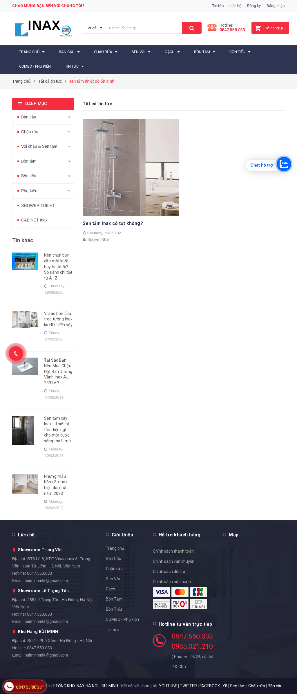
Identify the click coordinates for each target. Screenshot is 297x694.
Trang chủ (115, 548)
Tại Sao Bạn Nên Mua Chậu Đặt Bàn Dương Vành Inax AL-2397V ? (58, 371)
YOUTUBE (168, 686)
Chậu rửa (29, 131)
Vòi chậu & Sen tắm (39, 146)
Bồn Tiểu (114, 609)
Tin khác (22, 240)
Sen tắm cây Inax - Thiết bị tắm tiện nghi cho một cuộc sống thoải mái (58, 429)
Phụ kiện (29, 190)
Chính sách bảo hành (172, 581)
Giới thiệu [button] (122, 535)
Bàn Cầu (113, 558)
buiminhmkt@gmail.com (46, 580)
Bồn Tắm (114, 599)
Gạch (110, 589)
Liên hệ (235, 5)
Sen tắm (238, 686)
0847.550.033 (39, 573)
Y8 (224, 686)
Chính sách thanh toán (173, 551)
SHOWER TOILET (38, 205)
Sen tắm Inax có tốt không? (113, 223)
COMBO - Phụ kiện (122, 619)
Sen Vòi (113, 578)
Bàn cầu (28, 117)
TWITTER (188, 686)
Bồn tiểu (28, 176)
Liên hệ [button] (26, 535)
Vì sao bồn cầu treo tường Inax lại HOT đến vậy (58, 319)
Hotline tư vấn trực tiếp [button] (185, 624)
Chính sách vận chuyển (173, 561)
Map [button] (234, 535)
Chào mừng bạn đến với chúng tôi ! (48, 5)
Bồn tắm (29, 161)
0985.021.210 (192, 646)
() (270, 28)
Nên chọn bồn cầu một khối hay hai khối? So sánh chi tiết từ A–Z (58, 266)
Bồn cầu (275, 686)
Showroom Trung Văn (40, 549)
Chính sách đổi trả (169, 571)
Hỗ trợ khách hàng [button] (180, 535)
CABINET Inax (34, 220)
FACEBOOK (210, 686)
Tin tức (218, 5)
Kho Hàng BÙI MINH (38, 631)
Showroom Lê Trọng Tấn (43, 590)
